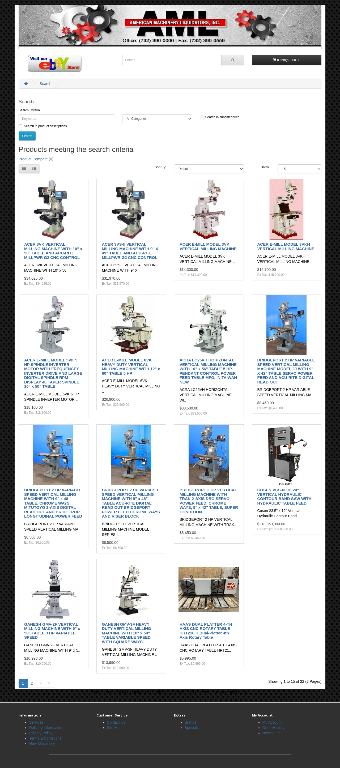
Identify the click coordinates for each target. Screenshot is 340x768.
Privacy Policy (40, 733)
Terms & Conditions (45, 738)
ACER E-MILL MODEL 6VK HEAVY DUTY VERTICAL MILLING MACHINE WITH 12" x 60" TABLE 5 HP (131, 367)
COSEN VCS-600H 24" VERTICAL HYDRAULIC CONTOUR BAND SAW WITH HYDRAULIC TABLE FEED (284, 496)
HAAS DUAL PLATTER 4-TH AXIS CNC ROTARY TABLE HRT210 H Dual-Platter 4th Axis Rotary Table (206, 631)
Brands (190, 722)
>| (50, 683)
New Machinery (42, 743)
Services (36, 722)
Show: (265, 167)
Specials (192, 728)
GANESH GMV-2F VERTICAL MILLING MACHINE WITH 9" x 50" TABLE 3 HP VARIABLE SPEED (52, 631)
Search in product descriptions (43, 126)
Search (45, 84)
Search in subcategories (220, 117)
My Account (272, 722)
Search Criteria (29, 110)
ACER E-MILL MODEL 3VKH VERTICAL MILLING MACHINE (285, 246)
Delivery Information (45, 728)
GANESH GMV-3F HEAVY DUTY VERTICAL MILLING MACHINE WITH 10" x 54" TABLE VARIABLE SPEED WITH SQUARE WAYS (126, 633)
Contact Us (116, 722)
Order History (273, 728)
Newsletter (271, 733)
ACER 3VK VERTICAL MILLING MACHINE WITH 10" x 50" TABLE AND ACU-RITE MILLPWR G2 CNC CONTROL (53, 251)
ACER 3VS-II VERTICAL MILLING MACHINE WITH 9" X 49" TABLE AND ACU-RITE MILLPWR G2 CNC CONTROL (130, 251)
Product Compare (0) (36, 159)
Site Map (114, 728)
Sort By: (160, 167)
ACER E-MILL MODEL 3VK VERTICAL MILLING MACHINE (208, 246)
